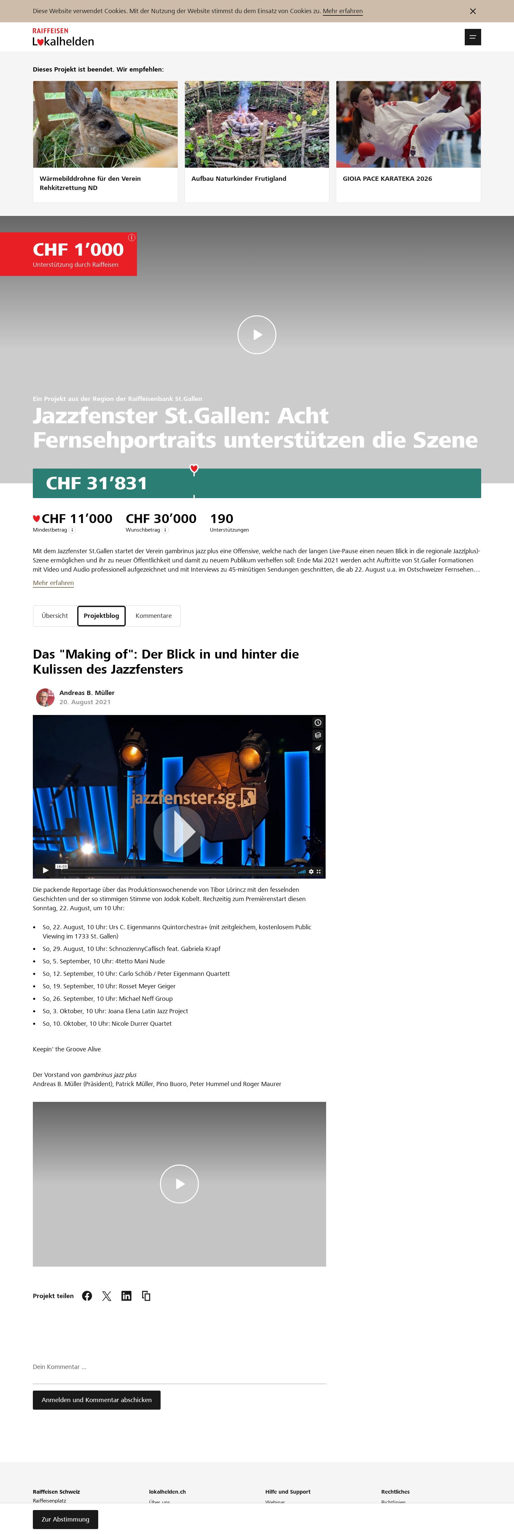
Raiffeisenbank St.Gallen (165, 399)
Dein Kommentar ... (59, 1367)
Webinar (275, 1502)
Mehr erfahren (343, 11)
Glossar (273, 1520)
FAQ (270, 1511)
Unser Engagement (171, 1511)
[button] (473, 37)
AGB (386, 1511)
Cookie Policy (397, 1520)
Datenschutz (395, 1529)
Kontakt (274, 1529)
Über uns (159, 1502)
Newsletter (161, 1529)
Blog (154, 1520)
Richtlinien (393, 1502)
